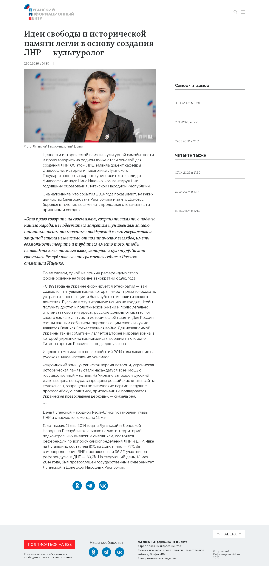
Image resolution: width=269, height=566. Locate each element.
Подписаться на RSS (50, 543)
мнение (107, 475)
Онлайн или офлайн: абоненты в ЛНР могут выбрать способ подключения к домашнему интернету (210, 200)
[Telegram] (90, 490)
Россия (92, 475)
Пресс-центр (170, 529)
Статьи (48, 527)
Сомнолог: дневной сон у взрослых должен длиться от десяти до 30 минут (208, 101)
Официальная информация (70, 529)
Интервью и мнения (113, 529)
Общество (60, 63)
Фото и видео (144, 529)
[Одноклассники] (77, 490)
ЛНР (78, 475)
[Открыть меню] (242, 12)
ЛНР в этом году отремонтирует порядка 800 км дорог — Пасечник (207, 226)
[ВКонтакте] (103, 490)
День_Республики (57, 475)
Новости (30, 527)
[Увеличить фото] (90, 105)
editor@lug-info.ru (190, 557)
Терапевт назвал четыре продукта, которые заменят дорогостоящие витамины (207, 158)
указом (143, 412)
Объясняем (199, 527)
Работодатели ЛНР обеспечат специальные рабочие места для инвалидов (206, 252)
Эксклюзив (79, 63)
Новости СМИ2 (35, 505)
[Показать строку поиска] (235, 12)
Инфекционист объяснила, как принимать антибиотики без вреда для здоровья (207, 130)
